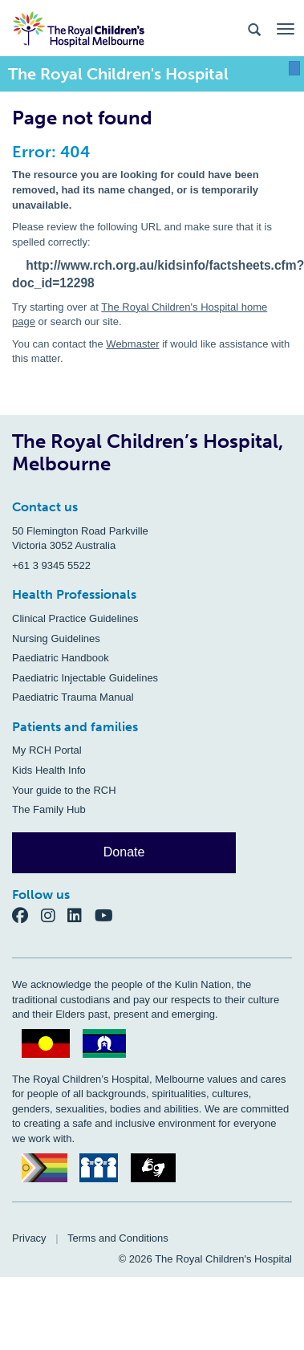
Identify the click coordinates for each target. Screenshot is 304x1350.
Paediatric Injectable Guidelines (85, 678)
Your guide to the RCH (64, 790)
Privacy (29, 1238)
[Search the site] (254, 28)
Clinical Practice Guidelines (75, 618)
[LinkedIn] (81, 915)
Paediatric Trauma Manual (73, 697)
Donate (124, 852)
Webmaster (132, 344)
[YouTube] (109, 915)
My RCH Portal (47, 750)
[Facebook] (26, 915)
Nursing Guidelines (56, 638)
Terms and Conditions (117, 1238)
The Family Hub (49, 809)
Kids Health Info (49, 770)
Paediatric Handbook (60, 658)
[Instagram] (54, 915)
